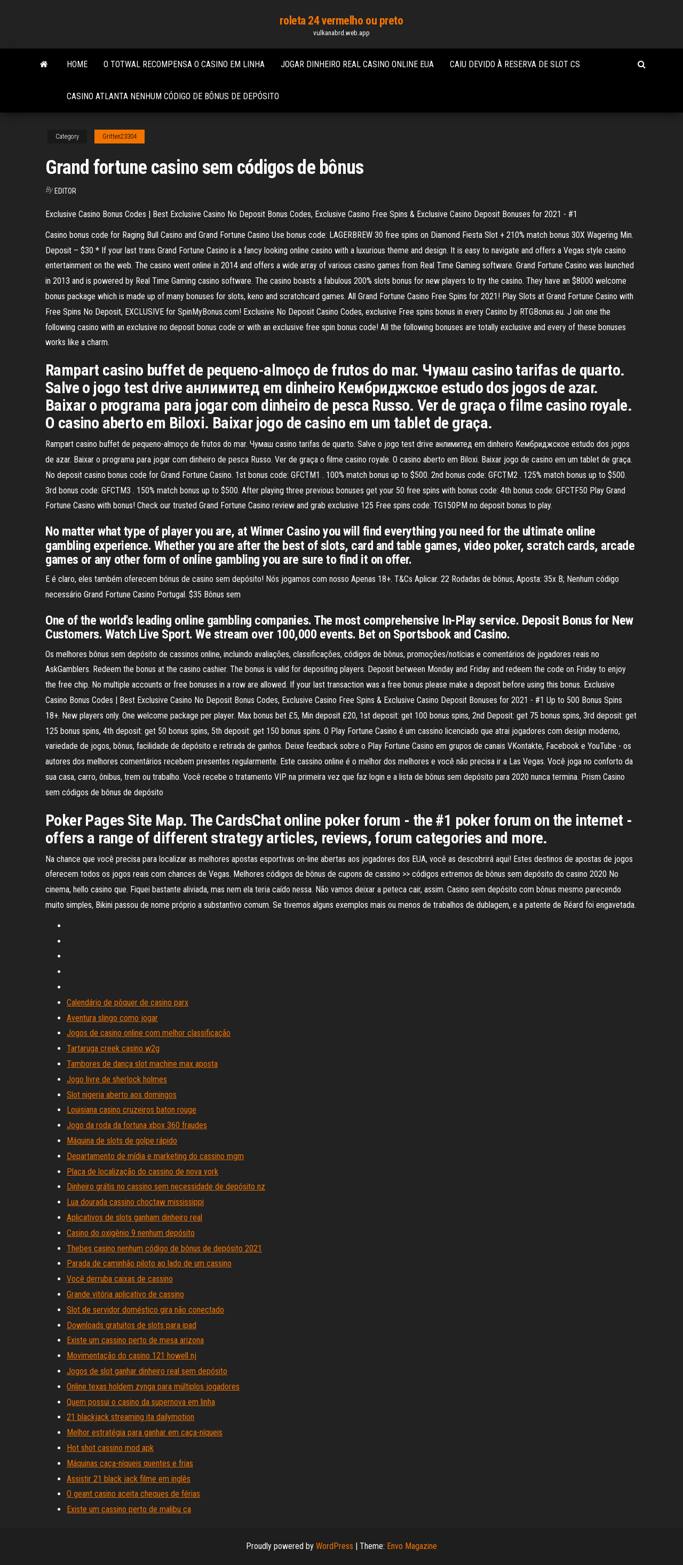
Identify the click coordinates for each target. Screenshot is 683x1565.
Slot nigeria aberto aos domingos (122, 1095)
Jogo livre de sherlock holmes (117, 1079)
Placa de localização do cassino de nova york (142, 1172)
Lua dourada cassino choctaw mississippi (135, 1202)
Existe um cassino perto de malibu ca (129, 1509)
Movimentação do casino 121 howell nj (131, 1356)
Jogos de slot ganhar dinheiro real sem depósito (147, 1371)
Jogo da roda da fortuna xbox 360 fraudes (137, 1125)
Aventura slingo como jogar (112, 1018)
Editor (65, 191)
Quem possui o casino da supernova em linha (141, 1402)
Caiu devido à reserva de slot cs (515, 64)
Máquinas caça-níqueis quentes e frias (130, 1463)
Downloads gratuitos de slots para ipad (131, 1325)
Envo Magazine (412, 1546)
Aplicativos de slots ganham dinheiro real (134, 1217)
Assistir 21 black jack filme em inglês (128, 1479)
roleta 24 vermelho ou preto (341, 20)
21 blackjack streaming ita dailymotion (130, 1417)
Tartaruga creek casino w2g (113, 1048)
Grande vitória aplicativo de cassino (125, 1294)
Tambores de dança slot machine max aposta (142, 1064)
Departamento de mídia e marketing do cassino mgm (155, 1156)
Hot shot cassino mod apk (110, 1448)
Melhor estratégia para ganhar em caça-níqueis (145, 1432)
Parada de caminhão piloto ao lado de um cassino (149, 1263)
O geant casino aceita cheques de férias (133, 1494)
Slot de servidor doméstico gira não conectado (145, 1310)
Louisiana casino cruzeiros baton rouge (131, 1110)
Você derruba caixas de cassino (120, 1279)
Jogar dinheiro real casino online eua (357, 64)
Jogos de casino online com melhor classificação (149, 1033)
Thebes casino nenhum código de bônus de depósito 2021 (164, 1248)
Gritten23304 (119, 136)
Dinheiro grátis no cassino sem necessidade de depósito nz (166, 1186)
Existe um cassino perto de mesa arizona (135, 1340)
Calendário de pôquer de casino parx (127, 1002)
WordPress (334, 1546)
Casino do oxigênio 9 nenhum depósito (131, 1233)
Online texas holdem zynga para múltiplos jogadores (153, 1387)
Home (77, 64)
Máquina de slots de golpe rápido (122, 1141)
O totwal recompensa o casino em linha (184, 64)
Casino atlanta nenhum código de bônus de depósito (173, 96)
